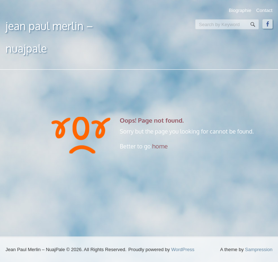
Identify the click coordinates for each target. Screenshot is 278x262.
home (160, 146)
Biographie (240, 10)
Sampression (259, 249)
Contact (264, 10)
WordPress (182, 249)
